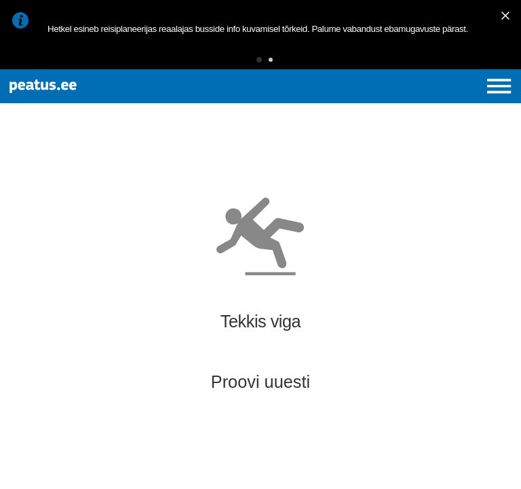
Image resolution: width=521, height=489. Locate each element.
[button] (259, 59)
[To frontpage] (99, 86)
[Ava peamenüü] (499, 86)
